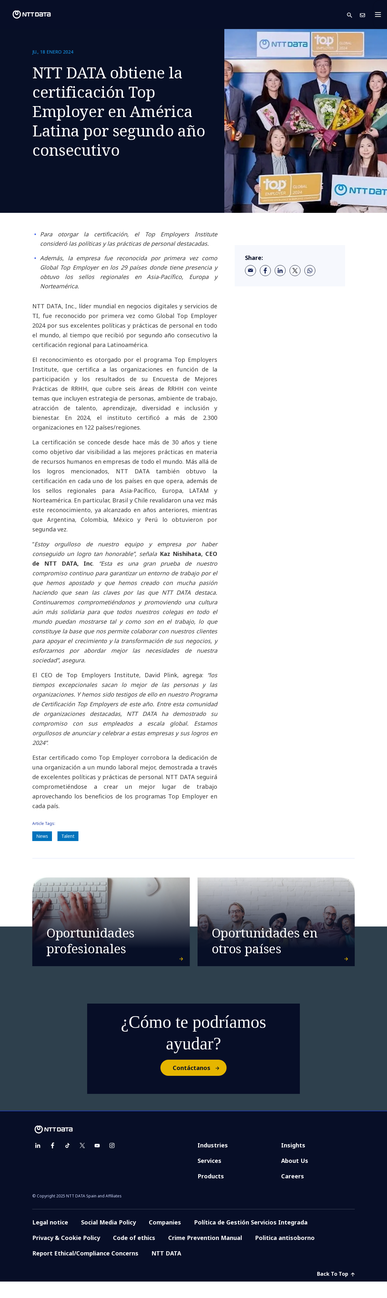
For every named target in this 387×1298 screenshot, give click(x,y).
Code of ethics (134, 1254)
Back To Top (336, 1290)
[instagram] (112, 1161)
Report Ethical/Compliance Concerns (85, 1269)
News (42, 836)
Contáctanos (199, 1084)
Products (211, 1192)
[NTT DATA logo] (26, 14)
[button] (353, 14)
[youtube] (97, 1161)
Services (209, 1177)
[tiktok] (67, 1161)
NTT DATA (166, 1269)
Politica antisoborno (285, 1254)
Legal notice (50, 1239)
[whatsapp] (309, 270)
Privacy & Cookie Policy (66, 1254)
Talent (68, 836)
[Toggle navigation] (380, 14)
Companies (165, 1239)
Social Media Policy (108, 1239)
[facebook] (265, 270)
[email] (250, 270)
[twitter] (295, 270)
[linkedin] (280, 270)
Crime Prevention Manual (205, 1254)
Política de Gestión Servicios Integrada (251, 1239)
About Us (294, 1177)
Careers (292, 1192)
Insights (293, 1161)
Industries (213, 1161)
